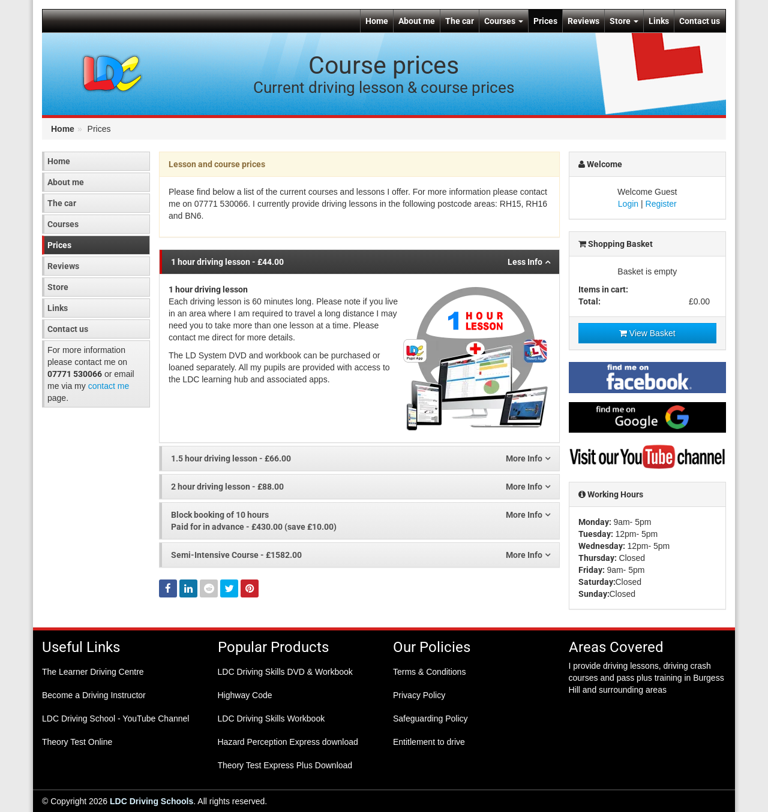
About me (416, 21)
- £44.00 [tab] (360, 262)
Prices (545, 21)
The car (459, 21)
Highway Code (245, 695)
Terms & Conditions (429, 672)
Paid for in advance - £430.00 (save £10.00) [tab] (360, 520)
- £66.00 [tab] (360, 458)
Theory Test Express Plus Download (285, 765)
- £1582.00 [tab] (360, 555)
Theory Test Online (77, 742)
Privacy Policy (419, 695)
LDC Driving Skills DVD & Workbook (285, 672)
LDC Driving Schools (151, 801)
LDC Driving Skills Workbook (271, 718)
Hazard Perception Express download (288, 742)
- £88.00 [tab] (360, 487)
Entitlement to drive (429, 742)
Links (659, 21)
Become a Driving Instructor (94, 695)
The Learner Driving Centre (93, 672)
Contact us (699, 21)
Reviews (583, 21)
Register (661, 204)
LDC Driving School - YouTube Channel (115, 718)
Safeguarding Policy (430, 718)
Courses (503, 21)
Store (624, 21)
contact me (108, 386)
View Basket (647, 333)
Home (376, 21)
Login (628, 204)
